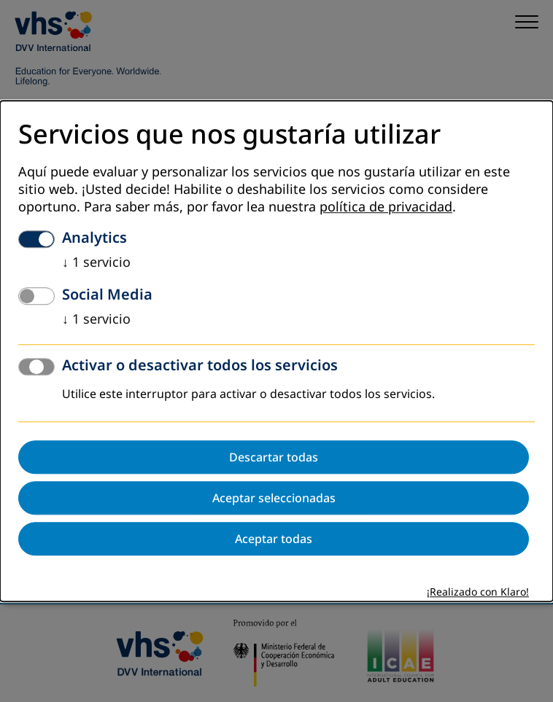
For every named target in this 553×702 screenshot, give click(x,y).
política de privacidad (386, 207)
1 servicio (96, 262)
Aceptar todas (273, 539)
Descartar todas (273, 457)
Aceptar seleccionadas (274, 498)
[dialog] (276, 351)
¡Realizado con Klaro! (478, 592)
